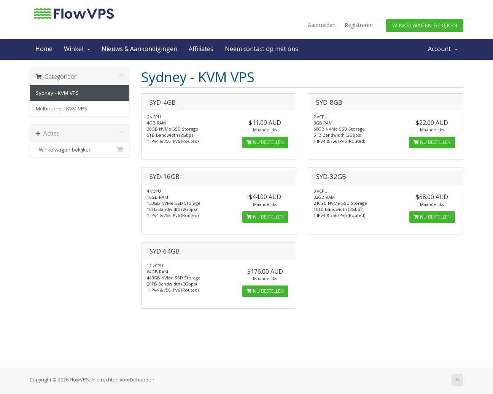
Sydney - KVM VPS (57, 92)
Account (443, 49)
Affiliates (201, 49)
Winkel (77, 49)
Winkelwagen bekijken (424, 25)
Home (43, 49)
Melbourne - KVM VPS (61, 108)
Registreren (359, 25)
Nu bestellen (265, 142)
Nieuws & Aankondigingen (139, 49)
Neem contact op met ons (261, 49)
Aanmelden (322, 25)
